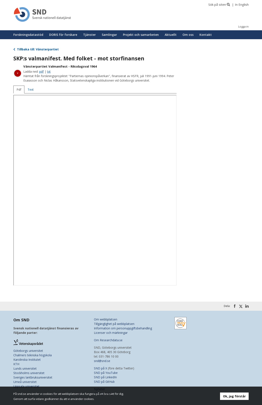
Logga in (243, 26)
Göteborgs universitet (28, 351)
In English (242, 4)
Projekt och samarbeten (141, 35)
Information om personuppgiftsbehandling (123, 328)
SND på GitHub (104, 382)
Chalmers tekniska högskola (32, 355)
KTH (16, 364)
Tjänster (89, 35)
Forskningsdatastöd (28, 35)
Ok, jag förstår (234, 396)
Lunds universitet (25, 368)
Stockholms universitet (29, 373)
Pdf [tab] (19, 89)
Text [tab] (31, 89)
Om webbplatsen (105, 319)
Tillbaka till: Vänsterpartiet (36, 49)
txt (49, 71)
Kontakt (205, 35)
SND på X (100, 368)
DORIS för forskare (63, 35)
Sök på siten (217, 4)
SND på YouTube (106, 373)
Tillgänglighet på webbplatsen (114, 324)
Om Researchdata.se (108, 340)
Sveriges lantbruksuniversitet (32, 377)
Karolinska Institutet (27, 360)
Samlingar (109, 35)
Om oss (188, 35)
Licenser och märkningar (111, 333)
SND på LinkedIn (105, 377)
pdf (41, 71)
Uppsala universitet (26, 386)
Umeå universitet (25, 382)
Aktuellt (171, 35)
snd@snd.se (102, 361)
